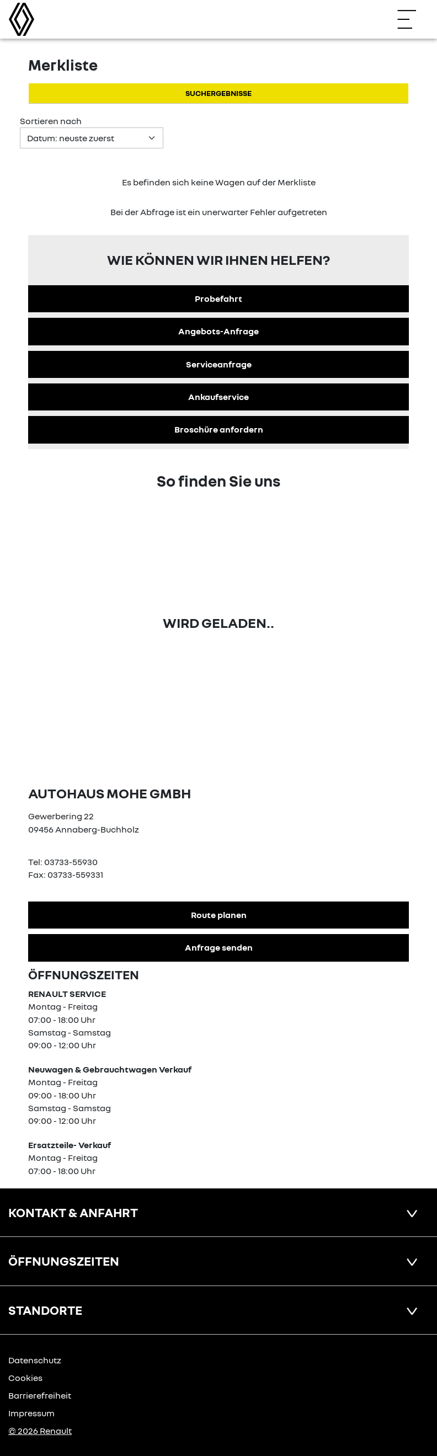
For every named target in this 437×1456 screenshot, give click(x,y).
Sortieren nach (51, 120)
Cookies (25, 1377)
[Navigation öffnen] (412, 19)
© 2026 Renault (40, 1430)
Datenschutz (34, 1360)
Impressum (31, 1412)
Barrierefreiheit (39, 1395)
